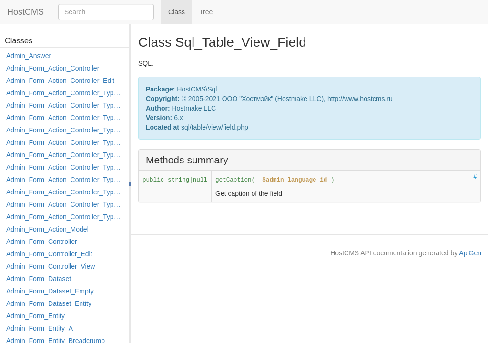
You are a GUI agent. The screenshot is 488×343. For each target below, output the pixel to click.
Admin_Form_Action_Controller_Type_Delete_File (65, 117)
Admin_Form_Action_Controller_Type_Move (65, 179)
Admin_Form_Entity (35, 316)
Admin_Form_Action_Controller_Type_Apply (65, 93)
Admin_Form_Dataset (38, 278)
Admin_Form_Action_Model (47, 229)
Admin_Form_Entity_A (39, 328)
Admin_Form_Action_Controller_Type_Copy (65, 105)
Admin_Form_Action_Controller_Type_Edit (65, 130)
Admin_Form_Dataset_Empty (50, 291)
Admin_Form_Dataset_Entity (49, 303)
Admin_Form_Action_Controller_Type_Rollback (65, 204)
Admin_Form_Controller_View (50, 266)
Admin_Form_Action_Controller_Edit (60, 80)
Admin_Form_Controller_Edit (49, 254)
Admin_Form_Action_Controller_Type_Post (65, 192)
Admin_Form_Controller (41, 241)
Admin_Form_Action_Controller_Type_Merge (65, 167)
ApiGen (470, 253)
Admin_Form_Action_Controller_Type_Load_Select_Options (65, 155)
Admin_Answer (28, 56)
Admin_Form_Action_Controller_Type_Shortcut (65, 217)
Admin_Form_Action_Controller (52, 68)
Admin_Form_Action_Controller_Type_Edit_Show (65, 142)
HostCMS (25, 12)
